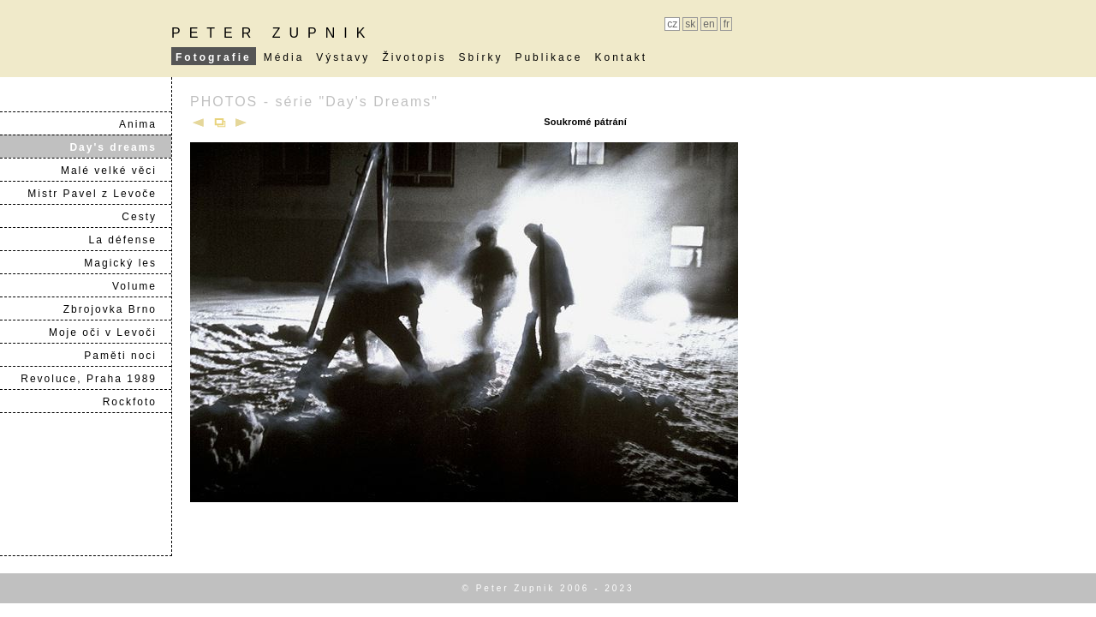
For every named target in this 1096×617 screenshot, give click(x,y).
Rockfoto (136, 402)
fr (727, 24)
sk (690, 24)
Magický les (127, 263)
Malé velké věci (115, 171)
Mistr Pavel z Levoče (98, 194)
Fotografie (214, 57)
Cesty (146, 217)
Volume (141, 286)
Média (284, 57)
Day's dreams (119, 147)
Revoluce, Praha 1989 (95, 379)
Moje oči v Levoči (109, 332)
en (708, 24)
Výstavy (343, 57)
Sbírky (480, 57)
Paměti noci (127, 356)
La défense (129, 240)
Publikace (548, 57)
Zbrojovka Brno (116, 309)
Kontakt (620, 57)
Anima (144, 124)
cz (672, 24)
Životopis (414, 57)
